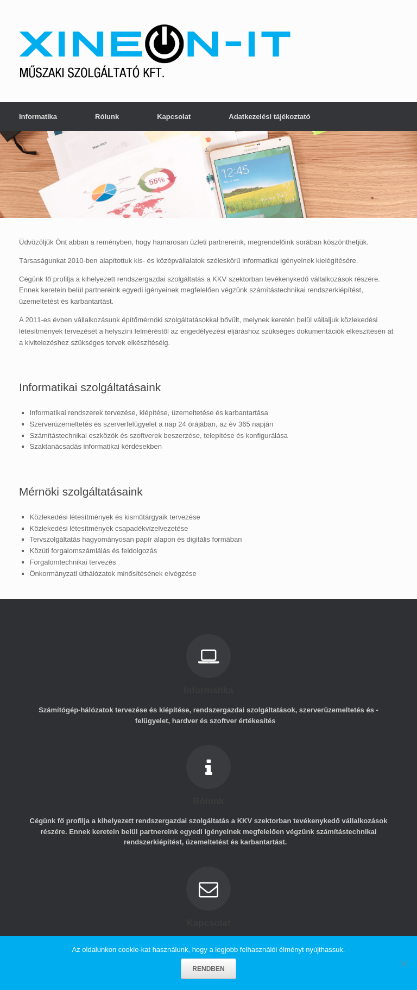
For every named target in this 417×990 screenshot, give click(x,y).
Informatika (38, 116)
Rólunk (107, 116)
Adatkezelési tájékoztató (269, 116)
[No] (403, 963)
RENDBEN (208, 969)
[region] (208, 174)
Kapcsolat (174, 116)
